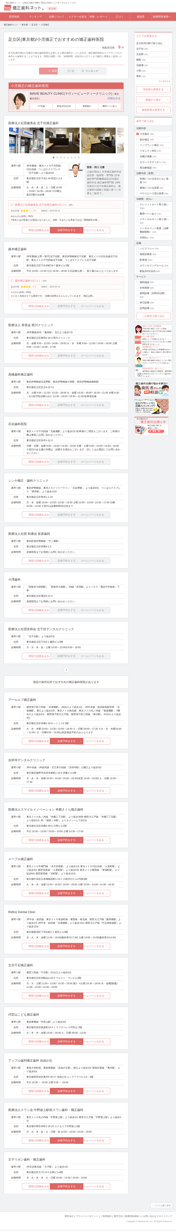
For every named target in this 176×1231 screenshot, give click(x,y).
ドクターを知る (78, 16)
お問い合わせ (150, 1217)
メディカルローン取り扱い (154, 219)
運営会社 (69, 1217)
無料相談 (144, 282)
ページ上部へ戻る (162, 1206)
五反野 (142, 54)
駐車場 (143, 259)
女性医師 (144, 287)
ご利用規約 (106, 1217)
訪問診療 (144, 308)
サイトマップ (165, 1217)
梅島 (141, 59)
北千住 (142, 48)
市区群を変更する (153, 89)
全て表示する (164, 81)
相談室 (141, 16)
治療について (56, 16)
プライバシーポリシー (87, 1217)
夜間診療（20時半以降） (153, 293)
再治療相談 (146, 167)
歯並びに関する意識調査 (151, 326)
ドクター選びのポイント (151, 358)
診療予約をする (66, 230)
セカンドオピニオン (150, 162)
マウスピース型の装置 (152, 193)
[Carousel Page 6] (72, 158)
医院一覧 (32, 70)
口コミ (120, 16)
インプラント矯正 (149, 145)
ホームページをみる (104, 230)
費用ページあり (148, 213)
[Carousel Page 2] (57, 158)
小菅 (141, 70)
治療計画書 (146, 156)
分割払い (144, 237)
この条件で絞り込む (153, 315)
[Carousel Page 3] (61, 158)
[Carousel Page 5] (68, 158)
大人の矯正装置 (148, 336)
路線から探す (153, 99)
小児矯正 (144, 134)
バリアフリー (147, 248)
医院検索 (14, 16)
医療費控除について (150, 347)
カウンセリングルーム (152, 265)
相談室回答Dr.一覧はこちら (153, 369)
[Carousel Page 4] (64, 158)
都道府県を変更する (153, 109)
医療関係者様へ (162, 16)
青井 (141, 76)
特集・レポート (99, 16)
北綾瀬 (142, 65)
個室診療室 (146, 254)
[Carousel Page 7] (75, 158)
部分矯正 (144, 139)
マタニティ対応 (148, 150)
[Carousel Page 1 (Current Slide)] (53, 158)
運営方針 (118, 1217)
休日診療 (144, 302)
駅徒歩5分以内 (148, 271)
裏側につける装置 (149, 187)
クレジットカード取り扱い (154, 204)
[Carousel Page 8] (79, 158)
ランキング (35, 16)
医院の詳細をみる (27, 230)
